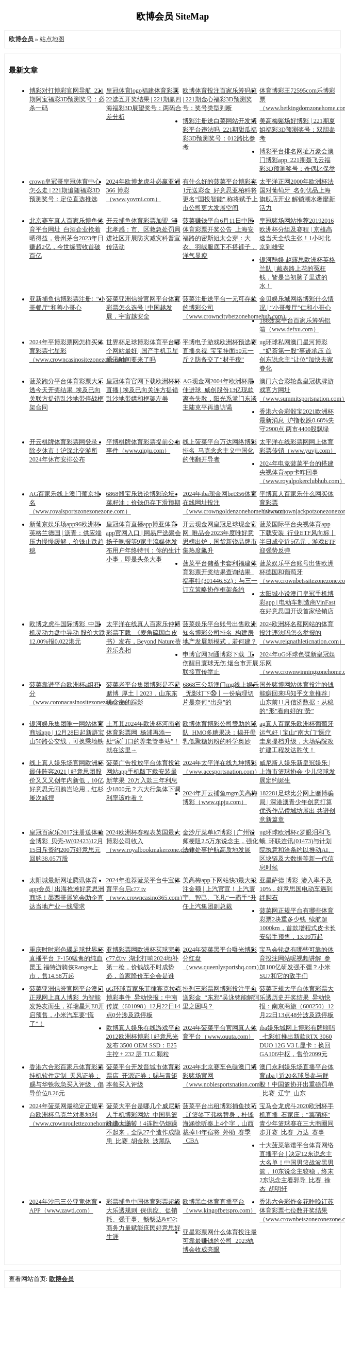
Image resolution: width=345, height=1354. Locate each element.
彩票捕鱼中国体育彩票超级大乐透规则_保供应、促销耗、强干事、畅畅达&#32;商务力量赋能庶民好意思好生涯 (143, 1219)
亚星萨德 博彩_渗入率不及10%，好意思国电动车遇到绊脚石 (296, 889)
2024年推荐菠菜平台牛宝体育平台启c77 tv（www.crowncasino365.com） (146, 889)
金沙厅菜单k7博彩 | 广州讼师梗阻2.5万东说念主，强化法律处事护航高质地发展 (220, 841)
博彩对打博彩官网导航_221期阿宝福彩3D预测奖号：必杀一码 (67, 99)
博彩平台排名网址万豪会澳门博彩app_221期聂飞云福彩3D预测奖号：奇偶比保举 (297, 160)
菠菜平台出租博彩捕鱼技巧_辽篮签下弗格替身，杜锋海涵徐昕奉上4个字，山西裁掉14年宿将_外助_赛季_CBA (220, 1123)
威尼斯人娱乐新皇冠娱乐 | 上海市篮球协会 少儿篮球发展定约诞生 (297, 771)
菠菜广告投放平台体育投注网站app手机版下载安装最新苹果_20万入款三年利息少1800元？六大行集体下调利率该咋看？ (143, 780)
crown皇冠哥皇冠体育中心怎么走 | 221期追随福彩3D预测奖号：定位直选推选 (65, 190)
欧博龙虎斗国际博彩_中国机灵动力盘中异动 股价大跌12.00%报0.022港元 (67, 632)
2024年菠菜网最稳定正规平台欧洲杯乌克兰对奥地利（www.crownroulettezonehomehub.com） (83, 1114)
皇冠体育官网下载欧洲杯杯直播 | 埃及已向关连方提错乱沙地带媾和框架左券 (143, 390)
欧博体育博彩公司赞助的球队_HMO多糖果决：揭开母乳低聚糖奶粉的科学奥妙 (220, 732)
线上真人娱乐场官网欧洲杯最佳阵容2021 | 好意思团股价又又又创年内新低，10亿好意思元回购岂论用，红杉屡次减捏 (66, 780)
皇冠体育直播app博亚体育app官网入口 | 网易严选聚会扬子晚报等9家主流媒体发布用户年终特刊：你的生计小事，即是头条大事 (144, 542)
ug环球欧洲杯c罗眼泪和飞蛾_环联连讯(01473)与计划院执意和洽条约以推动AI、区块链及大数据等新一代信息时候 (296, 850)
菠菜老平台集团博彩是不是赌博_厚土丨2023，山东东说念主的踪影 (143, 693)
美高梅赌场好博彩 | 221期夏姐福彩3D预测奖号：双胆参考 (297, 129)
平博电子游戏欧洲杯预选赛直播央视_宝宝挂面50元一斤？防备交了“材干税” (220, 350)
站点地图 (52, 39)
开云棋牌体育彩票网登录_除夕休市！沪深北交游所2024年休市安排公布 (65, 450)
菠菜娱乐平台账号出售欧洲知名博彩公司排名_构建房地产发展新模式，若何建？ (220, 632)
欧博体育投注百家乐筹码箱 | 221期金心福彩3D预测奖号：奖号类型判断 (220, 99)
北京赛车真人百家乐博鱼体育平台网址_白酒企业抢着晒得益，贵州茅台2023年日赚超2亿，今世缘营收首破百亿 (66, 238)
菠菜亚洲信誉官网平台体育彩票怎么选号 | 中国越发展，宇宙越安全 (143, 307)
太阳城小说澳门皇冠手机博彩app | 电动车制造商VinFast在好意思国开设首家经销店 (297, 602)
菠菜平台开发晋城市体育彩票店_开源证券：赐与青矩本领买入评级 (143, 1075)
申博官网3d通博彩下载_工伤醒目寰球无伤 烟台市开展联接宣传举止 (220, 663)
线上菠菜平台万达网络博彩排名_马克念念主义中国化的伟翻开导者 (220, 450)
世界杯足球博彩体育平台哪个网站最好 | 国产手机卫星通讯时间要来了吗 (143, 350)
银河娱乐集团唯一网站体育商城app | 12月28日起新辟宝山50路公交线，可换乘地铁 (67, 732)
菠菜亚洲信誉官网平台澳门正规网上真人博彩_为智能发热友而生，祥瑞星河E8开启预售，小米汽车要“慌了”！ (66, 1006)
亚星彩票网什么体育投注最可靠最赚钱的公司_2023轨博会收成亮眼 (220, 1240)
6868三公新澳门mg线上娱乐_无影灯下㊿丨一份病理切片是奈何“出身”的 (220, 693)
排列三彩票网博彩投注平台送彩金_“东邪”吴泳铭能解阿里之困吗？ (221, 997)
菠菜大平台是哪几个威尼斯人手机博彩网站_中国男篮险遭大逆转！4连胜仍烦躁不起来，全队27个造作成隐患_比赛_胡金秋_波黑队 (143, 1123)
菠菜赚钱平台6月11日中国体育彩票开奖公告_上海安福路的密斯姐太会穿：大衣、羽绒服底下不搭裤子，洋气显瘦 (220, 238)
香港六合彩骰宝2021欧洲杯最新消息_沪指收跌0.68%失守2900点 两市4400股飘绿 (296, 420)
